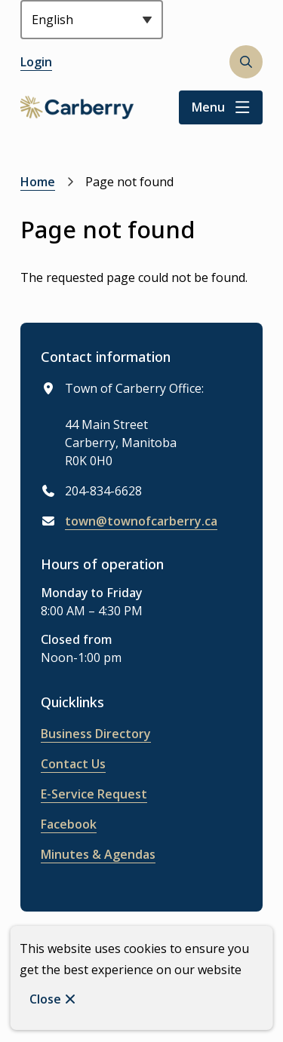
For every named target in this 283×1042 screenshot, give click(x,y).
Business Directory (96, 733)
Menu (208, 107)
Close (45, 999)
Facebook (69, 824)
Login (36, 62)
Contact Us (73, 763)
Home (37, 181)
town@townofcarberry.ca (141, 521)
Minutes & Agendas (98, 854)
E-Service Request (94, 794)
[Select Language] (91, 19)
